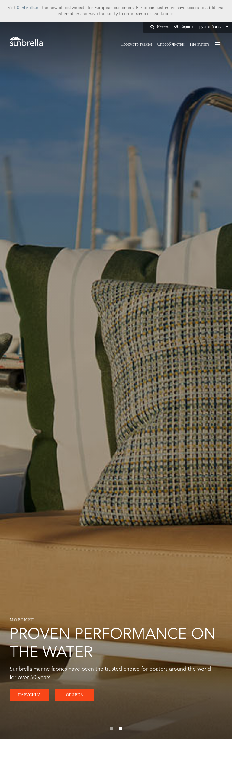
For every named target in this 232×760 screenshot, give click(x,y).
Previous (23, 381)
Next (209, 381)
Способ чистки (171, 44)
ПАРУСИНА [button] (29, 695)
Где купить (200, 44)
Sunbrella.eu (29, 8)
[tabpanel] (116, 380)
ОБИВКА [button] (74, 695)
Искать (159, 27)
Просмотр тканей (136, 44)
